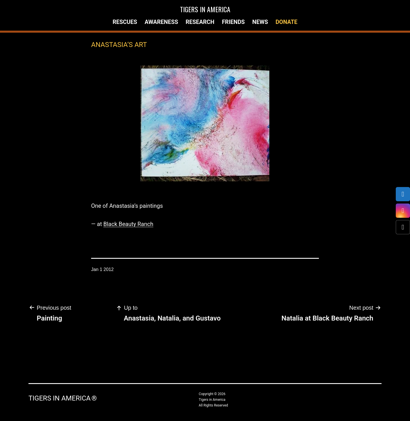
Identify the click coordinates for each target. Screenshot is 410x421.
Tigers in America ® (62, 398)
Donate (287, 22)
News (260, 22)
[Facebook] (403, 194)
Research (200, 22)
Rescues (124, 22)
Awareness (161, 22)
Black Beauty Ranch (128, 224)
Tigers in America (205, 9)
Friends (233, 22)
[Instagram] (403, 211)
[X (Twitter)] (403, 227)
